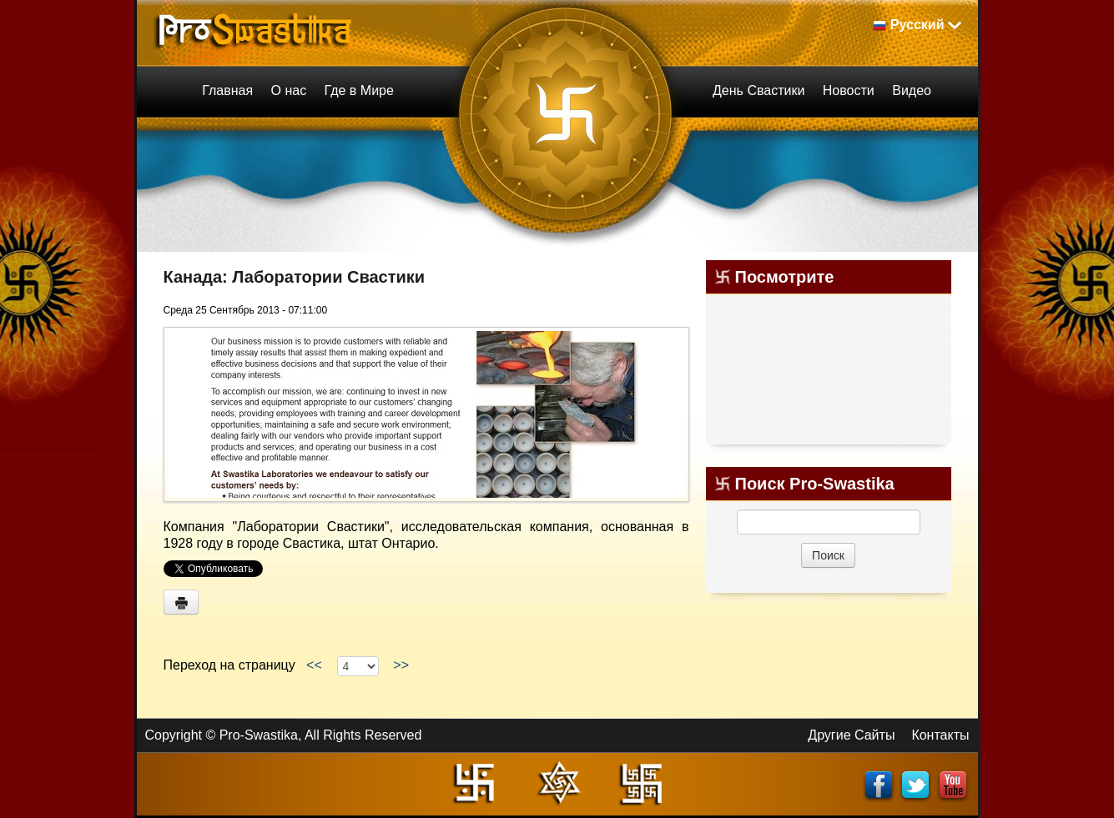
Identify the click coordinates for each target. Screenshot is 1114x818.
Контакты (940, 735)
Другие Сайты (851, 735)
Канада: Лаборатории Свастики (295, 277)
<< (314, 665)
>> (401, 665)
